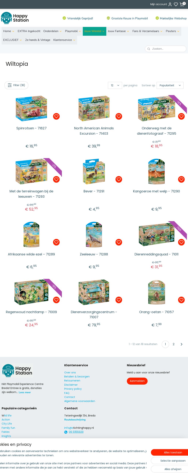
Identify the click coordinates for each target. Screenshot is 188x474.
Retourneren (72, 380)
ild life (8, 415)
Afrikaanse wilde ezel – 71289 (31, 254)
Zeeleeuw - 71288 (94, 254)
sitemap (107, 467)
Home (9, 31)
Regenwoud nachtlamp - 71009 (31, 311)
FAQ (66, 393)
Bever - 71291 (94, 191)
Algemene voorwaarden (79, 401)
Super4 (6, 444)
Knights (6, 436)
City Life (7, 423)
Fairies (6, 432)
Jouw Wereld (94, 31)
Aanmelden (137, 381)
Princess (7, 440)
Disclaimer (71, 385)
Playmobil (73, 31)
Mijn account (161, 4)
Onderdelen (52, 31)
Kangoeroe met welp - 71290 (156, 191)
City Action (9, 448)
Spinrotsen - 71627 (31, 128)
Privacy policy (73, 389)
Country (7, 452)
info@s (68, 428)
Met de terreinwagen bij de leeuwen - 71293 (31, 194)
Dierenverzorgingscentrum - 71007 (94, 314)
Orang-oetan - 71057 (156, 311)
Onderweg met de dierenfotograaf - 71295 (156, 131)
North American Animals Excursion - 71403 (94, 131)
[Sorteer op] (170, 85)
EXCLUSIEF (12, 40)
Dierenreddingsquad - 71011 (156, 254)
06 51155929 (76, 432)
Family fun (8, 428)
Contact (69, 397)
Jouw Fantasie (118, 31)
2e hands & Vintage (37, 40)
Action (6, 419)
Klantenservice (64, 40)
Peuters (173, 31)
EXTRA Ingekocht (29, 31)
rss (115, 467)
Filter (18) (16, 85)
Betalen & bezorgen (77, 376)
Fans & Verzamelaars (147, 31)
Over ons (70, 372)
